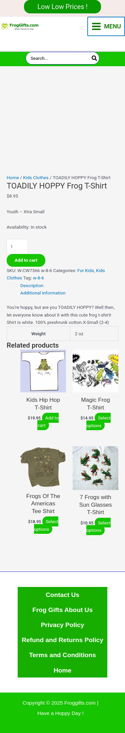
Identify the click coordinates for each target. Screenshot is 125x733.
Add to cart (26, 260)
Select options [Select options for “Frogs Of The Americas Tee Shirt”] (46, 525)
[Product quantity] (17, 246)
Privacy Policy (62, 624)
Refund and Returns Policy (62, 639)
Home (13, 177)
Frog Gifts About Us (62, 609)
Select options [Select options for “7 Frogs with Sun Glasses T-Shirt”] (98, 526)
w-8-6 (38, 277)
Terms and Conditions (62, 654)
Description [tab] (31, 285)
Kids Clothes (35, 177)
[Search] (94, 58)
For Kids (85, 270)
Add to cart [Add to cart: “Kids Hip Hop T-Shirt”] (47, 421)
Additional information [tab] (43, 292)
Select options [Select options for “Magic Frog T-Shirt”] (98, 421)
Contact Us (62, 594)
